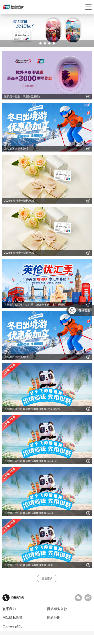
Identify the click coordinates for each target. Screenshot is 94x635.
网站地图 (53, 617)
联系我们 (9, 609)
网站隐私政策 (12, 617)
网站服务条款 (57, 609)
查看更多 (47, 578)
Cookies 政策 (12, 626)
